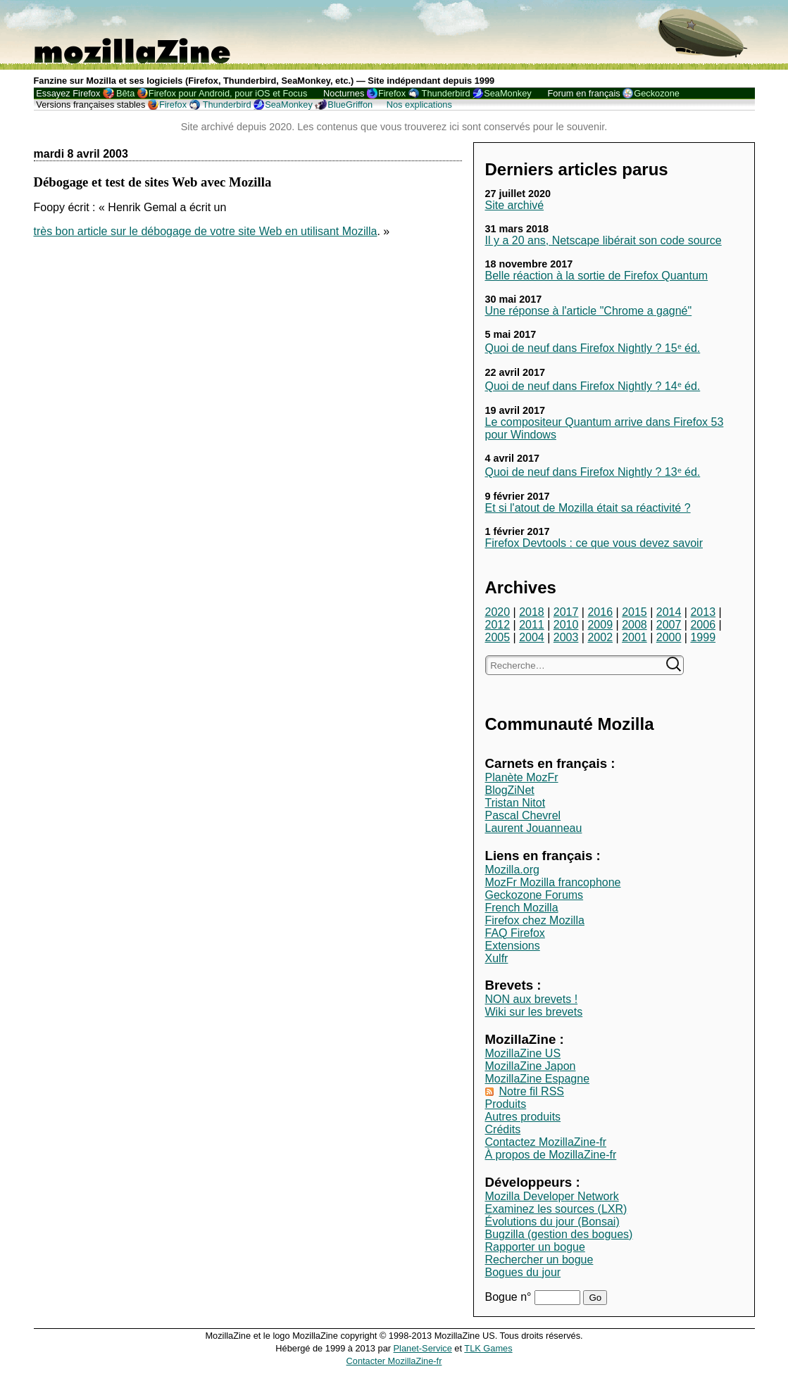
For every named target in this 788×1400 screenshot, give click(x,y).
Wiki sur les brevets (534, 1012)
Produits (506, 1104)
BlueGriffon (350, 104)
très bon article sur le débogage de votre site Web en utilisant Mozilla (205, 231)
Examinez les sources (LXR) (556, 1209)
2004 (531, 637)
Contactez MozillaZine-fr (546, 1142)
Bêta (125, 93)
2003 (566, 637)
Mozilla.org (512, 870)
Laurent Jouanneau (533, 828)
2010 (566, 625)
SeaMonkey (508, 93)
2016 (600, 612)
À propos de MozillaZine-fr (551, 1155)
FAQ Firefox (515, 933)
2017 (566, 612)
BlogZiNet (509, 790)
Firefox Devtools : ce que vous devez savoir (594, 543)
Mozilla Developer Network (552, 1196)
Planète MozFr (521, 777)
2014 (669, 612)
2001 (634, 637)
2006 (702, 625)
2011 (531, 625)
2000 (669, 637)
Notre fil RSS (531, 1091)
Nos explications (419, 104)
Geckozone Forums (534, 895)
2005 (498, 637)
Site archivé (514, 205)
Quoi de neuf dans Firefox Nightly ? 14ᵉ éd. (593, 386)
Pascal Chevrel (523, 815)
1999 (702, 637)
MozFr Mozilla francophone (553, 882)
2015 (634, 612)
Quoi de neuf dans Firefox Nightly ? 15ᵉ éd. (593, 348)
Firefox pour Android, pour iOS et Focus (228, 93)
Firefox (392, 93)
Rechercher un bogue (539, 1260)
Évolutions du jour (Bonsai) (552, 1222)
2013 (702, 612)
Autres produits (523, 1117)
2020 (498, 612)
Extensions (512, 946)
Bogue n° (509, 1297)
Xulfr (496, 958)
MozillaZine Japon (530, 1066)
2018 (531, 612)
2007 (669, 625)
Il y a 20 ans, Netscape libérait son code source (603, 240)
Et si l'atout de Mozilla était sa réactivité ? (588, 508)
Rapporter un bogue (535, 1247)
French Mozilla (521, 908)
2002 (600, 637)
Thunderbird (446, 93)
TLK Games (488, 1348)
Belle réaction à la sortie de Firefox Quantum (596, 276)
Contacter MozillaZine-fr (394, 1361)
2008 (634, 625)
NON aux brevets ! (531, 999)
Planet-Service (423, 1348)
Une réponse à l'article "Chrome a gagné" (588, 311)
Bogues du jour (523, 1272)
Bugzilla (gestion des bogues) (559, 1234)
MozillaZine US (523, 1053)
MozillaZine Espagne (537, 1079)
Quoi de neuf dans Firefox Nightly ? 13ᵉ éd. (593, 472)
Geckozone (657, 93)
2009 (600, 625)
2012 (498, 625)
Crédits (503, 1129)
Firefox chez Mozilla (534, 920)
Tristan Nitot (515, 803)
